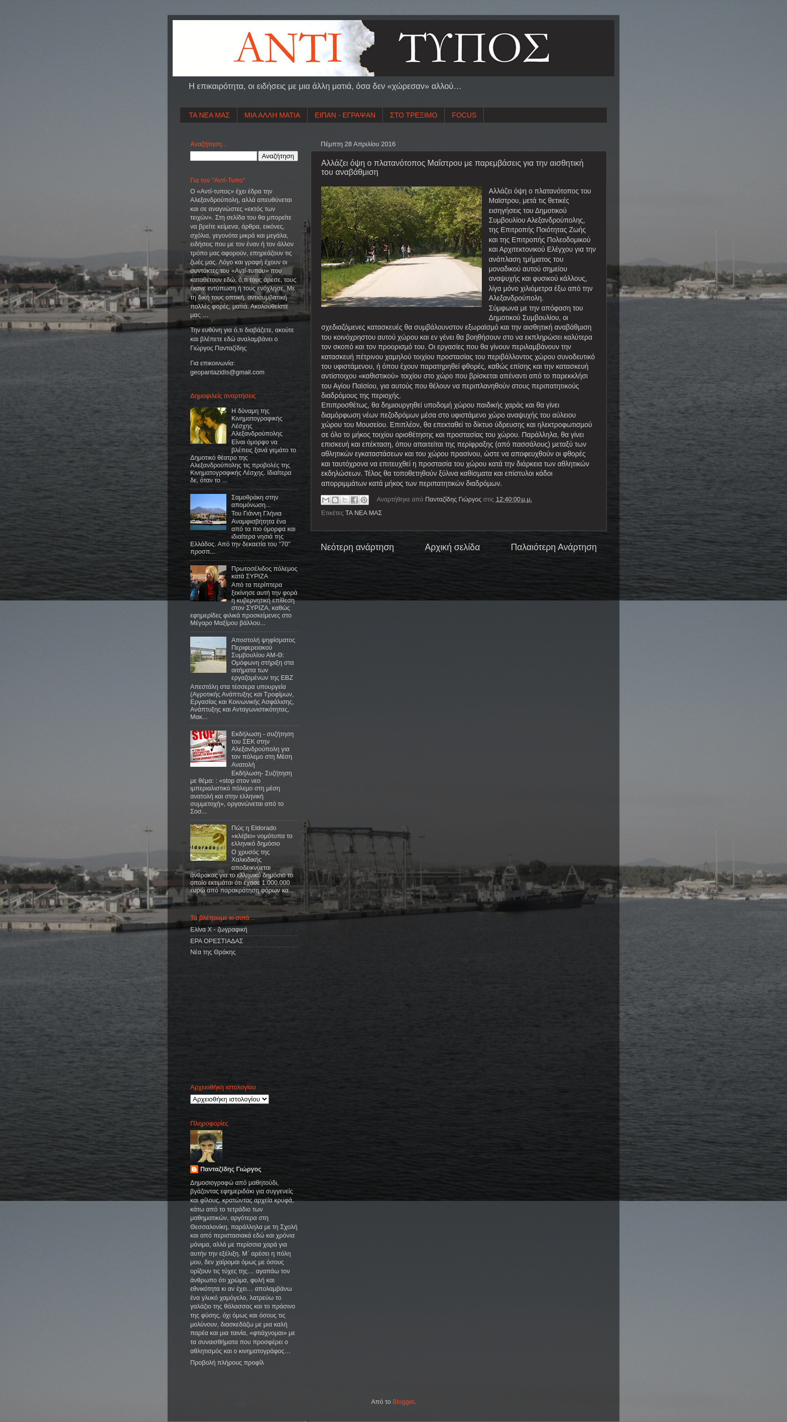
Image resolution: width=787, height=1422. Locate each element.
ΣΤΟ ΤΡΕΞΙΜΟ (413, 115)
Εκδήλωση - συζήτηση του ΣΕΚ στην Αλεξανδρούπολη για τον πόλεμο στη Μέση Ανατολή (262, 749)
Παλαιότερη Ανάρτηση (554, 547)
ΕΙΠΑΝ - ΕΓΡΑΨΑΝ (345, 115)
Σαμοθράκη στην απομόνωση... (255, 501)
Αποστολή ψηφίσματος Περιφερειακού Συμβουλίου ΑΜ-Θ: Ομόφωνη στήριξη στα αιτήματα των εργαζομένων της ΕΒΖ (263, 659)
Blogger (403, 1401)
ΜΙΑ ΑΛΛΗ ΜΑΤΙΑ (272, 115)
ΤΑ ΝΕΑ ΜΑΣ (209, 115)
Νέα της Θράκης (213, 952)
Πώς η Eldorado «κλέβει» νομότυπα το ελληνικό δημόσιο (262, 836)
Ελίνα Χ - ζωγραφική (218, 929)
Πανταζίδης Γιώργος (454, 499)
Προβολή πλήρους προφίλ (227, 1362)
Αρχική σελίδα (452, 547)
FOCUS (464, 115)
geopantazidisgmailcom (227, 372)
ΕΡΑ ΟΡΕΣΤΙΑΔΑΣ (216, 941)
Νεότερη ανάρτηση (357, 547)
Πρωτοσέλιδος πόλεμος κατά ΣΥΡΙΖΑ (264, 572)
